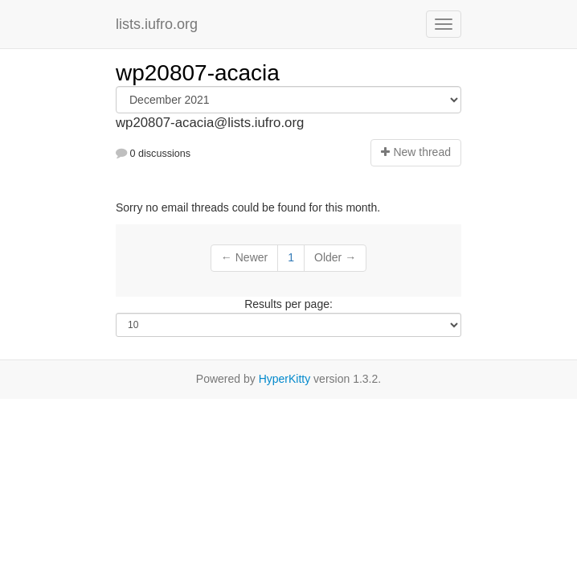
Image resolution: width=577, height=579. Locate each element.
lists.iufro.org (157, 24)
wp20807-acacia (198, 72)
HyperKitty (285, 378)
